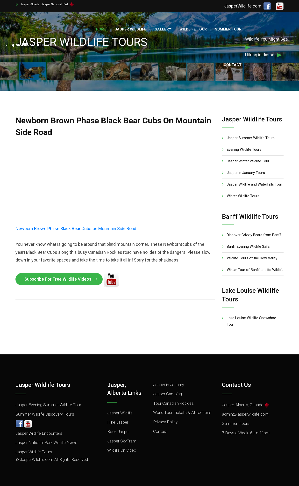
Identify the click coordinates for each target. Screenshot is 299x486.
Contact (233, 65)
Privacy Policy (165, 421)
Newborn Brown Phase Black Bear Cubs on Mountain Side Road (75, 228)
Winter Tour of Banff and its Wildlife (255, 270)
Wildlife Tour (193, 29)
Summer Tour (228, 29)
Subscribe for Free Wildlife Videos (57, 279)
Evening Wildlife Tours (244, 149)
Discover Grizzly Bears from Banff (254, 235)
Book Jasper (118, 431)
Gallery (163, 29)
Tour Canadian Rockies (173, 403)
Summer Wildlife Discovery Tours (44, 414)
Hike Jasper (117, 422)
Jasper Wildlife (130, 29)
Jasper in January (168, 384)
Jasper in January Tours (246, 173)
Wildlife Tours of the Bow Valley (252, 258)
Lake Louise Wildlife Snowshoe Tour (251, 321)
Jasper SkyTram (121, 441)
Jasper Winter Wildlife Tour (248, 161)
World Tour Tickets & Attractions (182, 412)
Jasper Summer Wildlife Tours (251, 138)
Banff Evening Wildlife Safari (249, 246)
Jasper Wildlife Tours (33, 451)
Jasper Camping (167, 393)
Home (101, 29)
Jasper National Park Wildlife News (46, 442)
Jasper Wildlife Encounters (38, 433)
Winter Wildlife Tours (243, 196)
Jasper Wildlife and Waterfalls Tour (254, 184)
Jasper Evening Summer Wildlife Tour (48, 404)
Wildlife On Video (121, 450)
